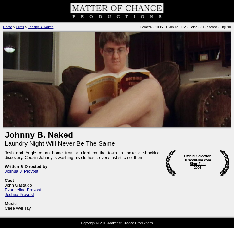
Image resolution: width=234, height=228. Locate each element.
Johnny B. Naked (40, 27)
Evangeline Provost (23, 189)
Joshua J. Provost (21, 171)
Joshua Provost (19, 194)
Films (20, 27)
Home (7, 27)
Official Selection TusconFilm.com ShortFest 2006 (197, 161)
